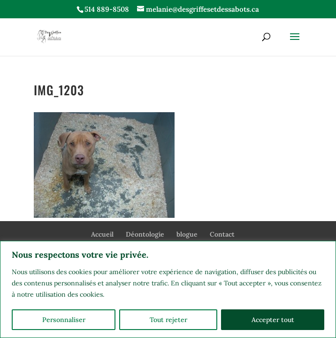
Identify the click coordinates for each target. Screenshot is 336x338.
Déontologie (145, 234)
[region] (168, 289)
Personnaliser (63, 319)
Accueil (102, 234)
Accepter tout (273, 319)
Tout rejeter (168, 319)
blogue (187, 234)
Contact (222, 234)
